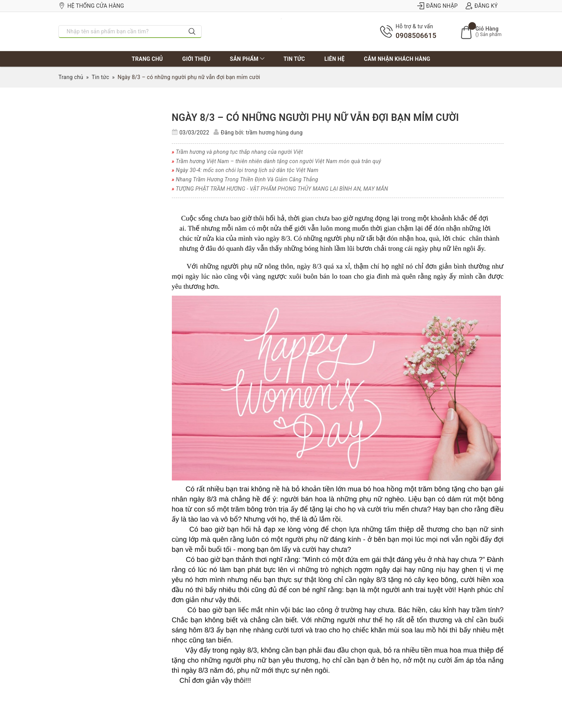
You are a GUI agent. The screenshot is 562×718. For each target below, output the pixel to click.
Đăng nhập (437, 5)
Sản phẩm (247, 59)
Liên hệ (334, 59)
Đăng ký (482, 5)
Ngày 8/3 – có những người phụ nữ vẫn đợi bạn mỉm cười (315, 117)
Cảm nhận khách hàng (397, 59)
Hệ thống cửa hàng (91, 5)
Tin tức (294, 59)
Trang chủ (147, 59)
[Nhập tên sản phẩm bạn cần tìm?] (121, 31)
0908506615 (416, 35)
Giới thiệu (196, 59)
